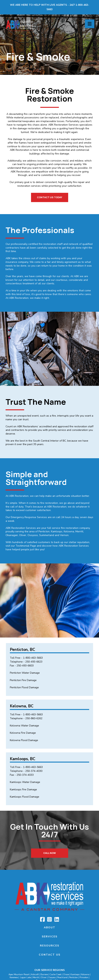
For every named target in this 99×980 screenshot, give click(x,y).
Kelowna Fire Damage (23, 733)
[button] (89, 23)
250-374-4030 (33, 771)
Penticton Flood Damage (24, 687)
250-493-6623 (33, 661)
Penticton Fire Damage (23, 680)
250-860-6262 (33, 718)
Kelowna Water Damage (24, 725)
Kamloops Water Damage (25, 782)
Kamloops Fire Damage (23, 789)
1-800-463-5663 (33, 658)
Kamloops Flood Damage (24, 796)
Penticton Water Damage (25, 673)
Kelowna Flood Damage (24, 740)
